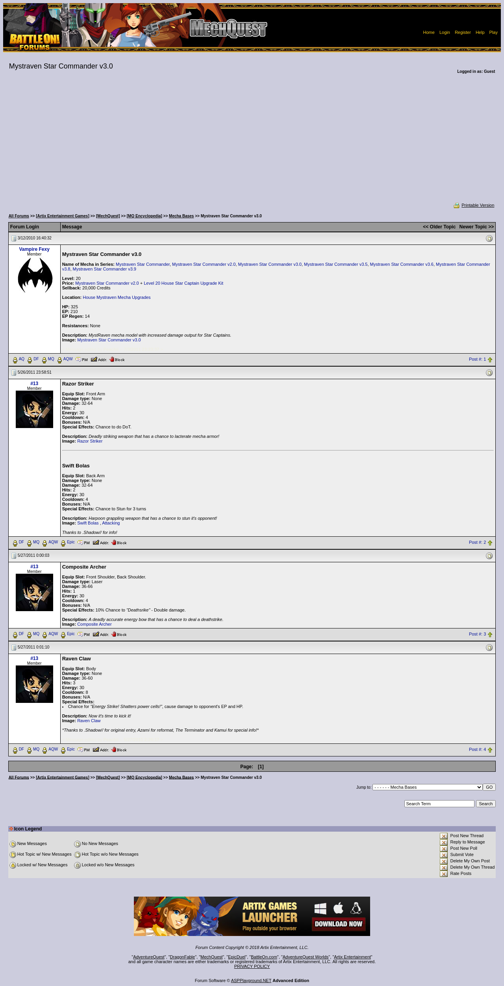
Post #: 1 (477, 359)
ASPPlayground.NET (251, 980)
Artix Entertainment (352, 956)
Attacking (111, 523)
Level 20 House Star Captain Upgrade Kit (183, 283)
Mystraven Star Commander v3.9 (104, 269)
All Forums (19, 216)
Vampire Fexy (34, 249)
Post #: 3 (477, 634)
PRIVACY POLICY (252, 966)
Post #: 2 (477, 542)
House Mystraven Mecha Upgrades (116, 297)
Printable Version (473, 205)
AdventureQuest (149, 956)
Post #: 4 (477, 749)
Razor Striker (89, 441)
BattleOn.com (264, 956)
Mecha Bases (181, 216)
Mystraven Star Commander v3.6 (402, 264)
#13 (34, 383)
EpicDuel (236, 956)
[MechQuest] (108, 216)
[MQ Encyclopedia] (144, 216)
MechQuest (211, 956)
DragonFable (182, 956)
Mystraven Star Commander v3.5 (335, 264)
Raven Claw (88, 720)
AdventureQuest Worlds (306, 956)
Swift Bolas (87, 523)
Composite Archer (94, 624)
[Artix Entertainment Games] (62, 216)
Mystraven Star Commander (143, 264)
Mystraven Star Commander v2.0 (203, 264)
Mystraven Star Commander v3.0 (270, 264)
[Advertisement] (252, 143)
